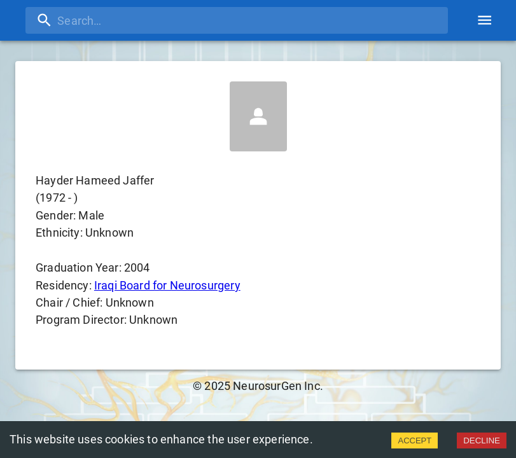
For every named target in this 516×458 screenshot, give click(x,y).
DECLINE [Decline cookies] (481, 440)
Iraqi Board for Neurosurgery (167, 285)
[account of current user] (484, 20)
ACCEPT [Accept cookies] (414, 440)
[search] (236, 20)
